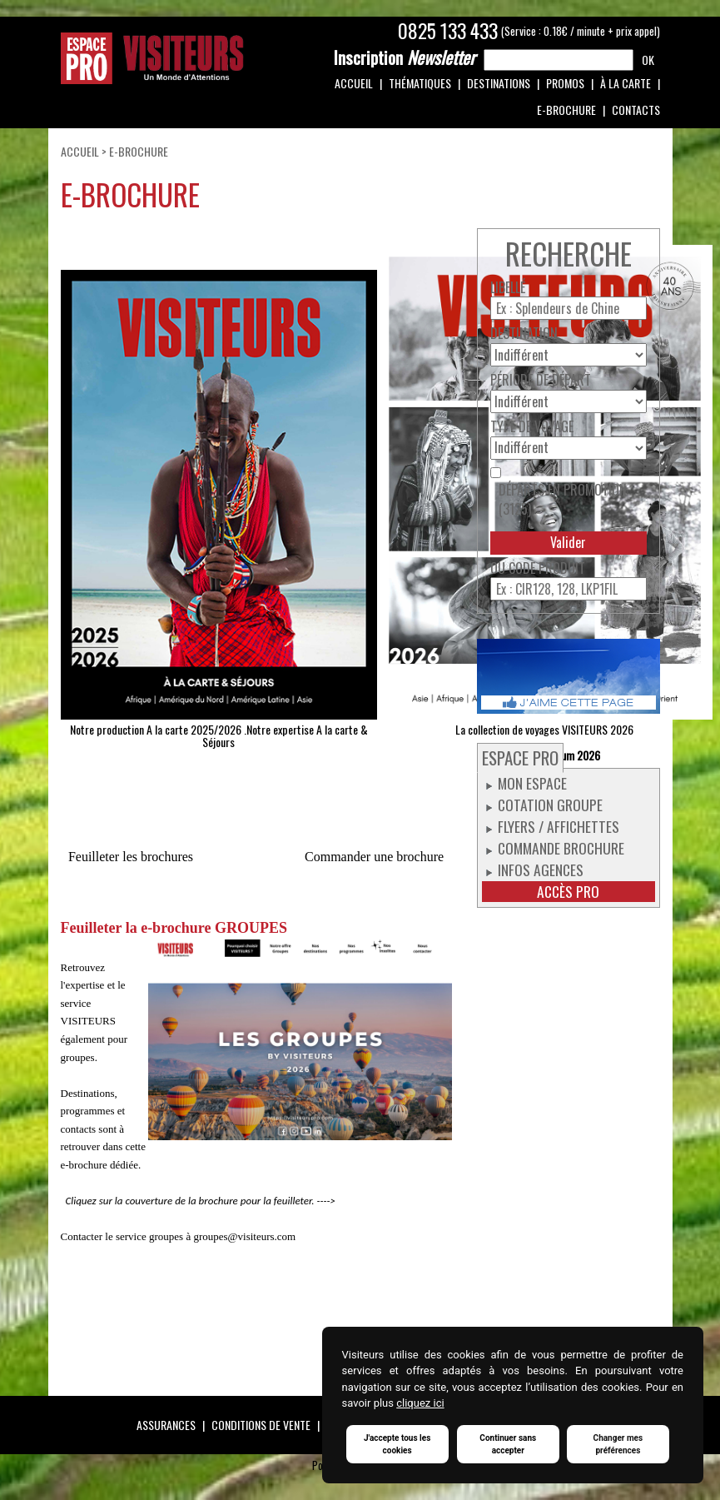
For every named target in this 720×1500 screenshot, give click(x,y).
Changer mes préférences (618, 1444)
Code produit (547, 568)
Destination (524, 333)
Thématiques (420, 83)
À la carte (625, 83)
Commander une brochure (374, 857)
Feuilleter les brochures (130, 857)
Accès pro (568, 891)
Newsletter (404, 57)
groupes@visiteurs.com (244, 1236)
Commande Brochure (561, 848)
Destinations (498, 83)
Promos (565, 83)
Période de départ (540, 380)
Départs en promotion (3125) (563, 500)
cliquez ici (420, 1404)
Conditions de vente (260, 1424)
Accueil (354, 83)
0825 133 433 (448, 31)
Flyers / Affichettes (558, 826)
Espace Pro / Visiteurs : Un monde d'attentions (152, 58)
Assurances (166, 1424)
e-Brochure (566, 109)
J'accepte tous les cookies (397, 1444)
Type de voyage (532, 426)
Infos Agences (540, 869)
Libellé (507, 287)
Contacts (636, 109)
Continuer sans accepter (507, 1444)
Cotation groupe (550, 804)
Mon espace (532, 783)
